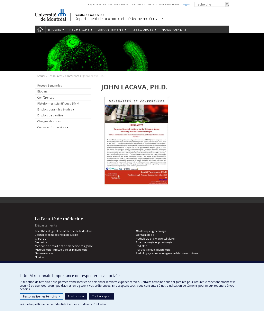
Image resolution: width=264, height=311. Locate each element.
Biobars (42, 91)
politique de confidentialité (51, 304)
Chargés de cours (49, 121)
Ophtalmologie (145, 235)
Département (111, 29)
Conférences (73, 76)
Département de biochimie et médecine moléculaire (118, 18)
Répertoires (94, 4)
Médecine (41, 242)
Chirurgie (40, 238)
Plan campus (138, 4)
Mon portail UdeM (169, 4)
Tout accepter (101, 296)
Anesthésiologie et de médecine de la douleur (63, 231)
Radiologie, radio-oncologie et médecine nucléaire (167, 253)
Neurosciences (44, 253)
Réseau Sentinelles (49, 85)
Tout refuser (76, 296)
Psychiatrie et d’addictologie (153, 249)
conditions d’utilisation (93, 304)
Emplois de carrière (50, 115)
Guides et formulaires (51, 127)
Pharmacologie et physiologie (154, 242)
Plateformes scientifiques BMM (58, 103)
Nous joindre (174, 29)
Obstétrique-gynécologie (151, 231)
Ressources (142, 29)
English (186, 4)
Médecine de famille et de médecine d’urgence (64, 246)
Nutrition (40, 257)
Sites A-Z (152, 4)
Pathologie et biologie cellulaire (155, 238)
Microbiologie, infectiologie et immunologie (61, 249)
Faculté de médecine (89, 15)
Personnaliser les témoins (41, 296)
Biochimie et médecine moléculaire (56, 235)
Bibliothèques (121, 4)
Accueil (40, 29)
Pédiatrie (141, 246)
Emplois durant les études (54, 109)
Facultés (107, 4)
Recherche (79, 29)
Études (54, 29)
